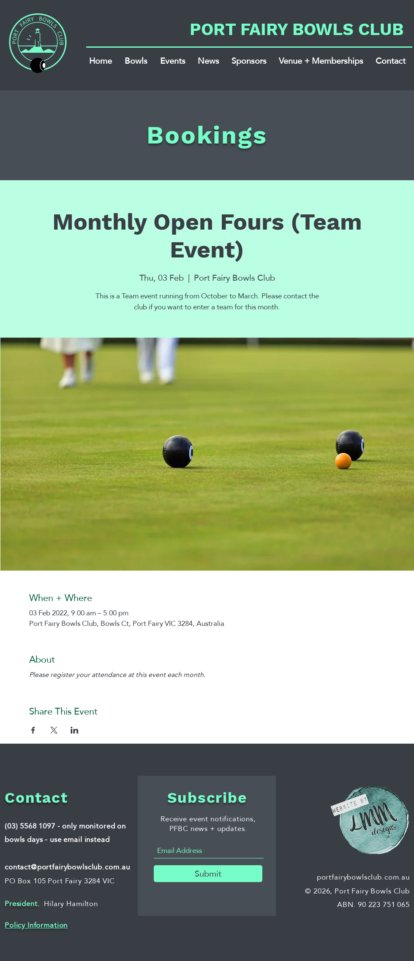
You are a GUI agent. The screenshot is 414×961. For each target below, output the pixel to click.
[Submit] (208, 873)
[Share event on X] (54, 730)
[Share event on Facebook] (33, 730)
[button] (136, 60)
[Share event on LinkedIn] (75, 730)
